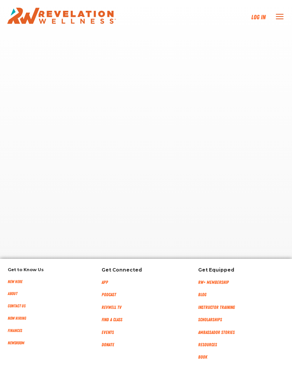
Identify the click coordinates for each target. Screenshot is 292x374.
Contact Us (16, 306)
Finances (15, 330)
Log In (258, 17)
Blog (202, 294)
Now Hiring (17, 318)
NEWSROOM (16, 342)
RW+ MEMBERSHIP (213, 282)
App (105, 282)
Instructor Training (216, 307)
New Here (15, 281)
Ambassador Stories (216, 332)
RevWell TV (112, 307)
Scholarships (210, 319)
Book (202, 357)
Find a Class (112, 319)
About (12, 293)
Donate (108, 344)
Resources (207, 344)
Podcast (109, 294)
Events (108, 332)
